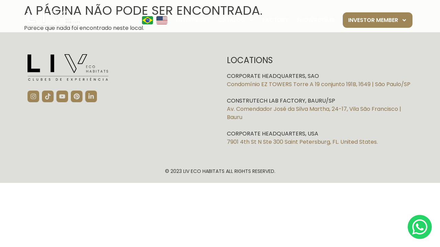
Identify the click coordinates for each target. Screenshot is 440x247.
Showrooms (315, 20)
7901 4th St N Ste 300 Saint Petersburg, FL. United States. (302, 142)
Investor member (377, 20)
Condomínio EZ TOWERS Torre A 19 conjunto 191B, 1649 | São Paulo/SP (318, 84)
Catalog (236, 20)
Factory (275, 20)
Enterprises (193, 20)
